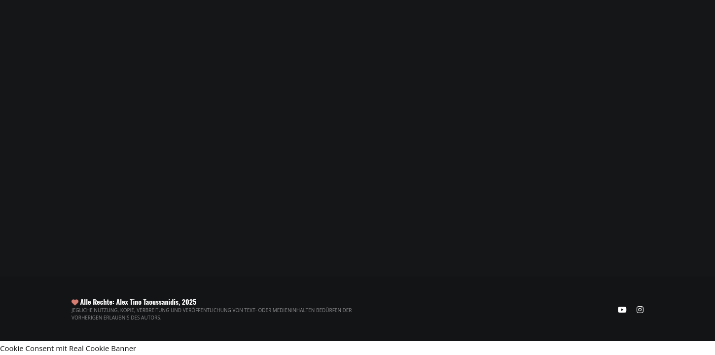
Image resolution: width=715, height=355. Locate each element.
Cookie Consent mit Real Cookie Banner (68, 348)
